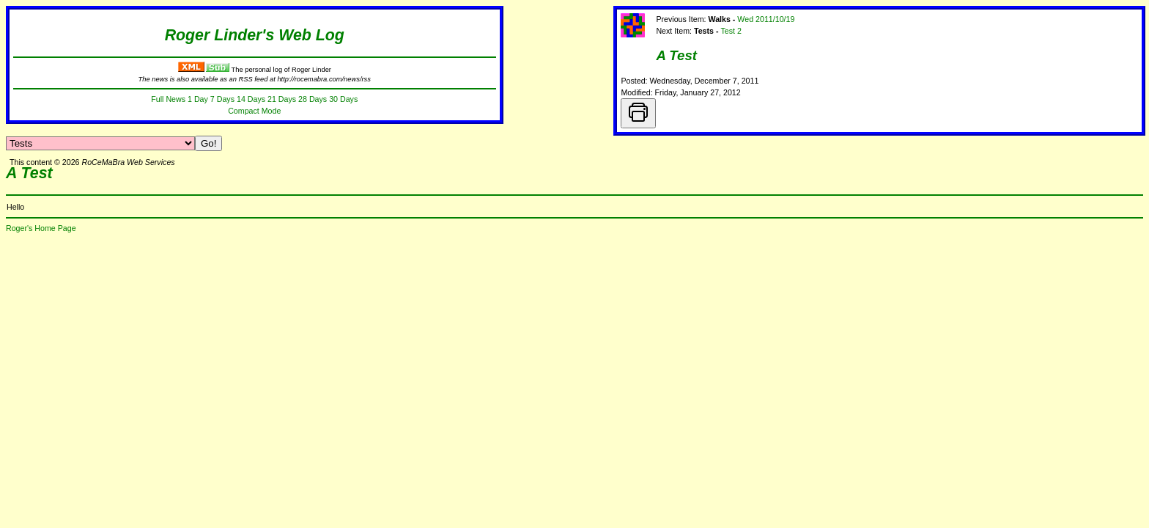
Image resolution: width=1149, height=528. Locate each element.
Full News (168, 99)
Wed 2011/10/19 (765, 19)
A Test (676, 55)
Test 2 (730, 30)
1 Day (198, 99)
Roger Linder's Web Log (254, 35)
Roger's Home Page (41, 228)
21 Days (281, 99)
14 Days (251, 99)
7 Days (222, 99)
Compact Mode (254, 110)
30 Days (343, 99)
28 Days (312, 99)
